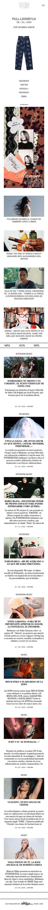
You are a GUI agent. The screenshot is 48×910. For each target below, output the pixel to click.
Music (29, 354)
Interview (21, 354)
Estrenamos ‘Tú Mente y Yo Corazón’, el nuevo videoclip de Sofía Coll (24, 383)
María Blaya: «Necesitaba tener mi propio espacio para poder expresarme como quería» (24, 504)
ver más (30, 406)
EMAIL (24, 97)
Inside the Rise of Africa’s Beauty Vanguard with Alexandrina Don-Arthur (24, 256)
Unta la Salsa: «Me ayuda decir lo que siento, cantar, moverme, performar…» (24, 443)
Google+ (4, 908)
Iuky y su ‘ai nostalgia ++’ (24, 742)
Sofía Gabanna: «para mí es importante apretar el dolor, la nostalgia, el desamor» (24, 624)
